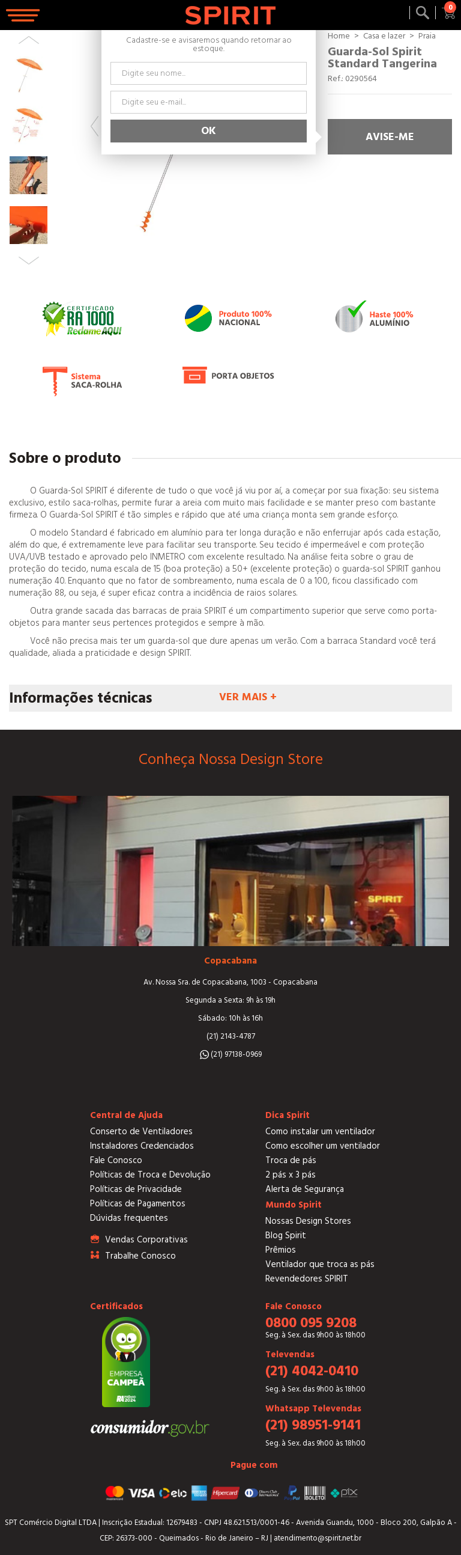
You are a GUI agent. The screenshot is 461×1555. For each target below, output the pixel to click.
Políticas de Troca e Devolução (150, 1175)
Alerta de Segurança (304, 1189)
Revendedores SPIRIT (306, 1278)
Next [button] (29, 260)
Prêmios (280, 1250)
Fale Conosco (116, 1160)
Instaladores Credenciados (142, 1146)
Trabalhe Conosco (140, 1256)
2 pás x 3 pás (290, 1175)
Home (339, 36)
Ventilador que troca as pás (320, 1264)
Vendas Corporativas (146, 1239)
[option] (28, 75)
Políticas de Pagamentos (137, 1203)
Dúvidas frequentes (129, 1218)
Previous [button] (94, 126)
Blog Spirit (285, 1235)
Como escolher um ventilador (322, 1146)
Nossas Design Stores (308, 1221)
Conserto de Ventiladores (141, 1131)
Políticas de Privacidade (136, 1189)
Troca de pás (290, 1160)
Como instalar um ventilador (320, 1131)
